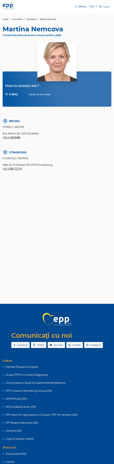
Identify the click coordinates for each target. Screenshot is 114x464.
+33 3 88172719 (12, 168)
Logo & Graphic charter (20, 439)
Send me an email (39, 94)
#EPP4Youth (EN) (16, 399)
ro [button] (94, 6)
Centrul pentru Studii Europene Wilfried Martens (36, 383)
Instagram (93, 345)
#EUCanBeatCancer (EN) (21, 407)
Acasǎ (5, 19)
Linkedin (74, 345)
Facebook (20, 345)
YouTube (56, 345)
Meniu (80, 6)
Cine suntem (17, 19)
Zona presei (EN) (16, 454)
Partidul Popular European (22, 367)
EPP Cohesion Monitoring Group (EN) (29, 391)
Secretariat (32, 19)
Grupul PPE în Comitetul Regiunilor (27, 375)
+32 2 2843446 (11, 137)
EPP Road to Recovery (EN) (22, 423)
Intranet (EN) (14, 431)
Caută (104, 6)
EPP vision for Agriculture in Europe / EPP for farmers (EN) (41, 415)
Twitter (38, 345)
